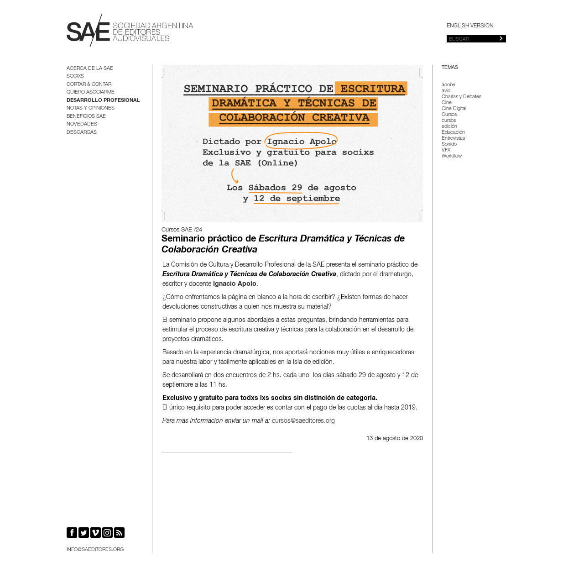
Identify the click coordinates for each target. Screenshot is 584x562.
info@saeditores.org (95, 549)
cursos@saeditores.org (303, 421)
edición (449, 126)
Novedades (82, 124)
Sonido (449, 144)
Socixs (75, 76)
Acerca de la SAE (90, 68)
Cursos (449, 114)
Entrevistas (453, 138)
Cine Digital (454, 108)
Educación (453, 132)
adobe (448, 85)
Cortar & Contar (89, 84)
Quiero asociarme (91, 92)
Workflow (452, 156)
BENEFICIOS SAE (86, 116)
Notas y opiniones (91, 108)
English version (470, 26)
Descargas (82, 132)
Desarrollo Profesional (103, 100)
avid (446, 91)
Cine (447, 102)
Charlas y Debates (461, 97)
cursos (449, 120)
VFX (446, 150)
